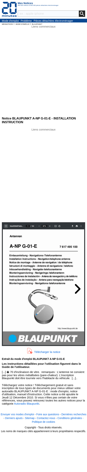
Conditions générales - (70, 418)
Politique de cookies (43, 421)
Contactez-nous (46, 418)
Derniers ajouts (14, 418)
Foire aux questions (47, 414)
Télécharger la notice (47, 351)
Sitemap (29, 418)
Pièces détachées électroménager (53, 20)
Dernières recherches (73, 414)
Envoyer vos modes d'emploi (17, 414)
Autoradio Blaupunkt (26, 403)
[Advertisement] (43, 174)
